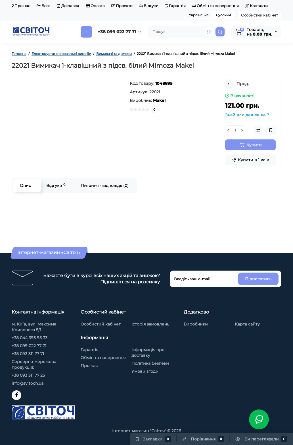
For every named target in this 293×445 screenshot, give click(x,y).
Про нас (21, 5)
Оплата (95, 5)
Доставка (68, 5)
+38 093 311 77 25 (28, 375)
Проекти (122, 5)
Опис (25, 185)
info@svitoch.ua (27, 383)
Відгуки (148, 5)
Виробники (196, 324)
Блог (43, 5)
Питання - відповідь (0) (105, 185)
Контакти (256, 5)
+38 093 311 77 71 (28, 353)
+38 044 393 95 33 (29, 337)
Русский (223, 15)
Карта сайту (247, 324)
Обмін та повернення (215, 5)
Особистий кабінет (259, 15)
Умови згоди (144, 371)
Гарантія (175, 5)
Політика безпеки (150, 363)
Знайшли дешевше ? (247, 115)
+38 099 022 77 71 (117, 31)
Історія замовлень (150, 324)
